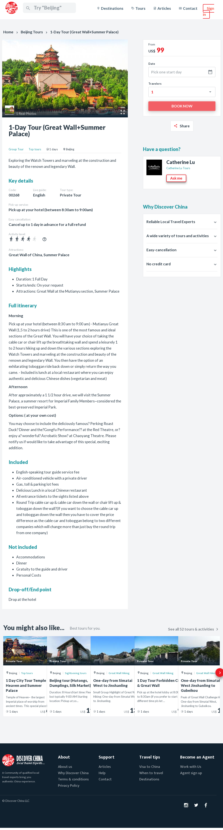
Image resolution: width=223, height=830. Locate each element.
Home (8, 32)
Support (106, 757)
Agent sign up (191, 773)
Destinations (112, 8)
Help (102, 773)
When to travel (151, 773)
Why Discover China (73, 773)
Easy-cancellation (161, 250)
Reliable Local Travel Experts (170, 221)
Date (151, 63)
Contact (190, 8)
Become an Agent (197, 757)
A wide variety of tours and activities (177, 235)
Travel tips (149, 757)
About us (65, 767)
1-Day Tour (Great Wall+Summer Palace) (84, 32)
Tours (140, 8)
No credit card (158, 264)
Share (185, 126)
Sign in (208, 11)
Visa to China (149, 767)
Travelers (155, 83)
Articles (164, 8)
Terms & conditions (73, 779)
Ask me (176, 178)
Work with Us (190, 767)
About (64, 757)
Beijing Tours (32, 32)
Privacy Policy (68, 786)
